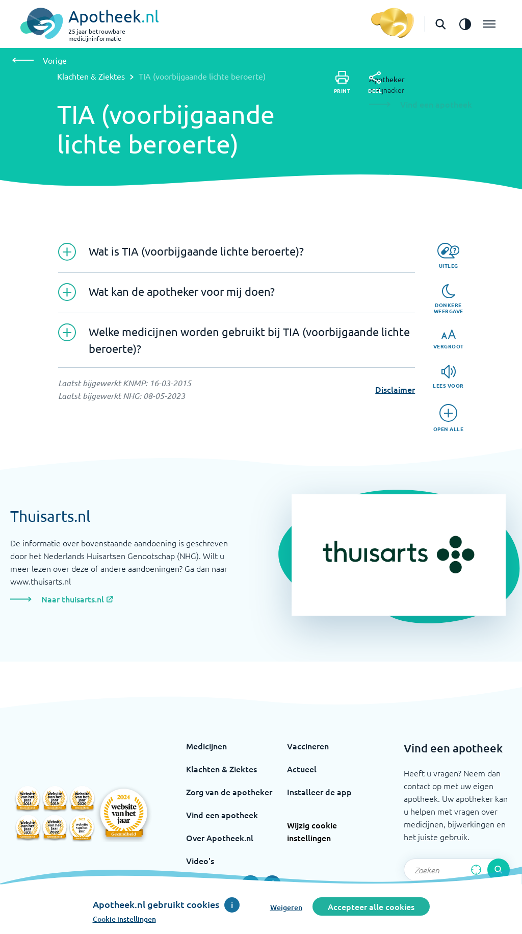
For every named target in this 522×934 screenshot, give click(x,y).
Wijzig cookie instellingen (312, 831)
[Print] (342, 82)
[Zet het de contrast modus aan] (465, 24)
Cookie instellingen (124, 919)
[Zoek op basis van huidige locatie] (476, 870)
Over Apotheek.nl (219, 837)
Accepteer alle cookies (371, 906)
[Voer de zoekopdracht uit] (498, 870)
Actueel (302, 768)
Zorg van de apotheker (229, 791)
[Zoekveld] (457, 870)
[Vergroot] (448, 339)
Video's (200, 860)
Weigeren (286, 907)
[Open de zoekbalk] (440, 24)
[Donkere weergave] (448, 299)
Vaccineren (308, 745)
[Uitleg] (448, 256)
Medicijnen (206, 745)
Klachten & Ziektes (91, 76)
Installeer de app (319, 791)
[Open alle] (448, 418)
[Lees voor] (448, 377)
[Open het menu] (489, 24)
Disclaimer (395, 389)
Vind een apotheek (222, 814)
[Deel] (375, 82)
